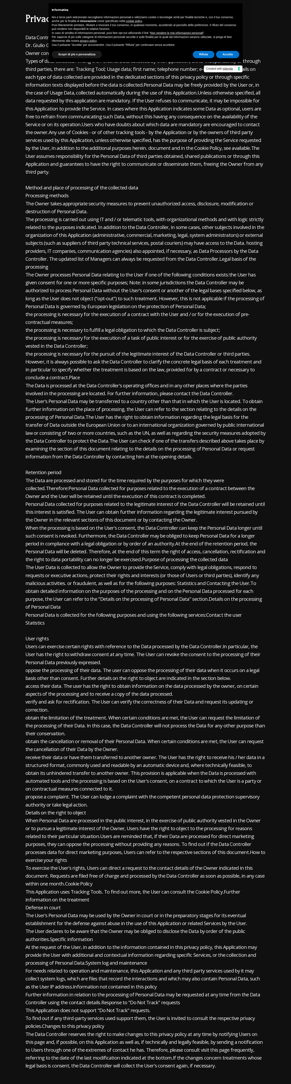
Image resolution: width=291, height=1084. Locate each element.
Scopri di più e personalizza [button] (76, 54)
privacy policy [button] (88, 40)
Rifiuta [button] (203, 54)
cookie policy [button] (134, 21)
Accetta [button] (227, 54)
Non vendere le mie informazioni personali (176, 33)
